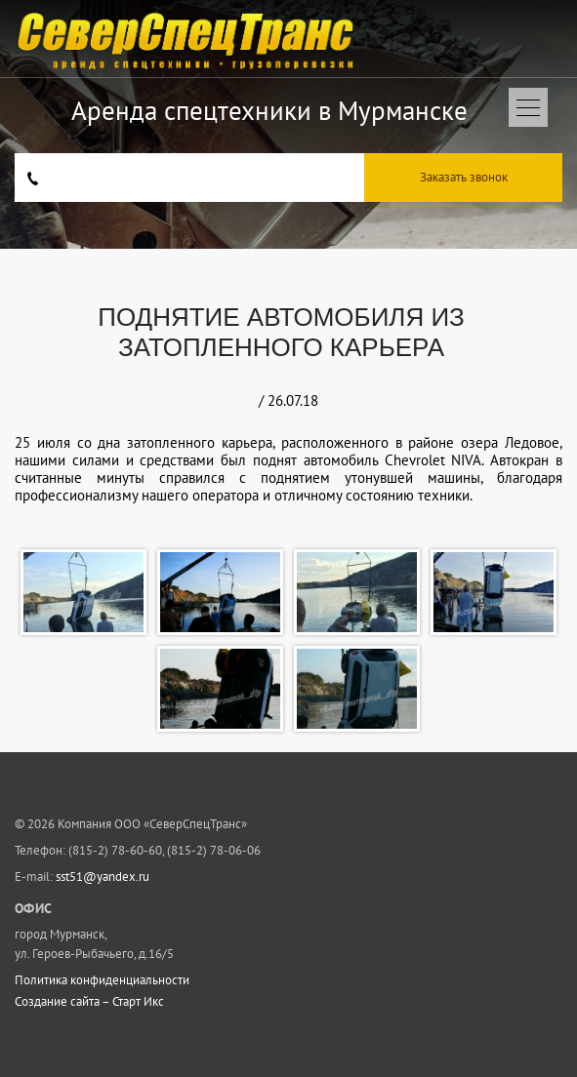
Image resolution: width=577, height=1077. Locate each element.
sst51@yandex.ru (102, 876)
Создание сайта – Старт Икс (89, 1002)
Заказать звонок (464, 177)
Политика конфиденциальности (102, 980)
